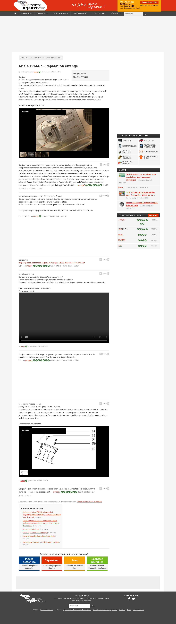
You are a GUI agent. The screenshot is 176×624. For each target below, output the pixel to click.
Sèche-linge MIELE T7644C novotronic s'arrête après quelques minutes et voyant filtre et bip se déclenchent (41, 523)
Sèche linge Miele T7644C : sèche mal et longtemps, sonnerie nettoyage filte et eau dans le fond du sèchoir (42, 515)
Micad (120, 234)
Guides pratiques (80, 13)
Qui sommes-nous (46, 610)
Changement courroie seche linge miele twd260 (41, 542)
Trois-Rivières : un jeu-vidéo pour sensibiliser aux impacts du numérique (141, 177)
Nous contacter (138, 610)
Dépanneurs (42, 13)
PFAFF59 (121, 240)
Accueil (31, 5)
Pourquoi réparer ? (145, 180)
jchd (120, 229)
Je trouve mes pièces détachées (29, 567)
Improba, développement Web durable (77, 610)
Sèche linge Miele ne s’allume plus (35, 532)
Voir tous (153, 215)
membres (126, 4)
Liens (120, 187)
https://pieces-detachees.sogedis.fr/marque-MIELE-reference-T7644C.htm (52, 262)
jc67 (120, 245)
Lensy (36, 72)
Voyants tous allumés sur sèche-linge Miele (39, 536)
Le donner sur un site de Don (74, 567)
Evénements (115, 13)
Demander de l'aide (149, 2)
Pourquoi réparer (60, 13)
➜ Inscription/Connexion (149, 5)
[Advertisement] (88, 33)
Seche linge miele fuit (31, 529)
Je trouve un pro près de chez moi (52, 567)
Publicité (122, 610)
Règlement (113, 610)
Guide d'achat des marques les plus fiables (97, 567)
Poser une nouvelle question (89, 501)
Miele (83, 73)
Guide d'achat (99, 13)
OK (93, 605)
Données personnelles (101, 610)
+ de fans (127, 6)
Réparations (27, 13)
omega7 (81, 185)
